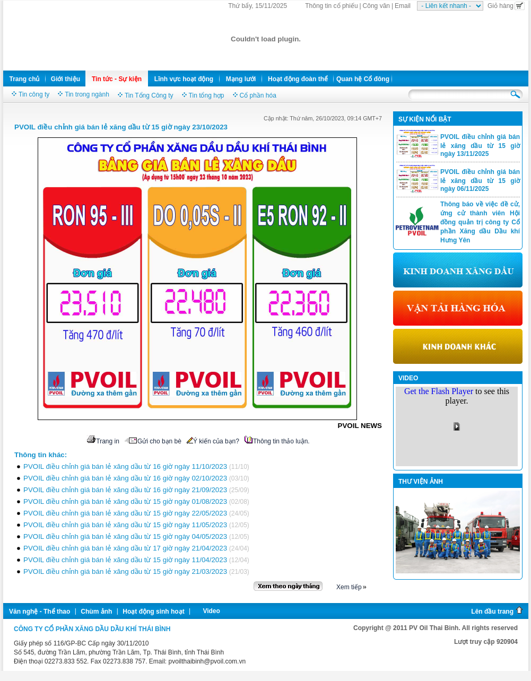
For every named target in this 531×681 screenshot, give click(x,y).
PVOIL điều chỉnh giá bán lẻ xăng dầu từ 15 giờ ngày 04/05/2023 (125, 536)
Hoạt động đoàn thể (298, 79)
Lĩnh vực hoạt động (183, 79)
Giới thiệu (65, 79)
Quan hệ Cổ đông (362, 79)
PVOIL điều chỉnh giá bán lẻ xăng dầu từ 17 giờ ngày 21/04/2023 (125, 548)
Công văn (376, 6)
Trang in (102, 441)
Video (211, 611)
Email (403, 6)
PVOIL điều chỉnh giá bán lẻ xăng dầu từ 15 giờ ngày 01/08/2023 (125, 501)
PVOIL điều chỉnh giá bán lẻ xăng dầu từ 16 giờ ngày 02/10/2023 (125, 478)
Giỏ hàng (506, 6)
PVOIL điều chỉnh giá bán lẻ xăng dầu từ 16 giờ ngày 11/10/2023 (125, 466)
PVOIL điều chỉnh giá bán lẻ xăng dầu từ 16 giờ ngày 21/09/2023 (125, 490)
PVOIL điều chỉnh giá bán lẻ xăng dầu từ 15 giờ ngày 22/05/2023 (125, 513)
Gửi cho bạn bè (153, 441)
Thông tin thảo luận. (277, 441)
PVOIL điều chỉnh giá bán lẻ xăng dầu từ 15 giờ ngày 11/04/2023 (125, 560)
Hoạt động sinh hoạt (153, 611)
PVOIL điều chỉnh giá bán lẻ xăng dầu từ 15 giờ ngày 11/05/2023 (125, 525)
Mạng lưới (241, 79)
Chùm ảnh (96, 611)
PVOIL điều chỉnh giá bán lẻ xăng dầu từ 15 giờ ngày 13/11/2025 (480, 145)
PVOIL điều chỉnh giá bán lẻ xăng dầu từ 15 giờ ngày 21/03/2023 (125, 571)
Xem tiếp (349, 587)
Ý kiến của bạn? (213, 441)
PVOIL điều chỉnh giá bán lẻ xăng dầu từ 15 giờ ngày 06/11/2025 (480, 180)
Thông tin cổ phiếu (331, 6)
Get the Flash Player (438, 391)
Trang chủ (24, 79)
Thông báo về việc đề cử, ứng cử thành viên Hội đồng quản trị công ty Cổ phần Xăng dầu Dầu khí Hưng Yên (480, 222)
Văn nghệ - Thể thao (39, 611)
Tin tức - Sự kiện (117, 79)
